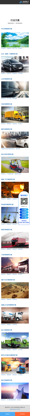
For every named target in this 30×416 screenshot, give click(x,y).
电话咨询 (22, 414)
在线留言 (7, 414)
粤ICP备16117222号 (15, 409)
